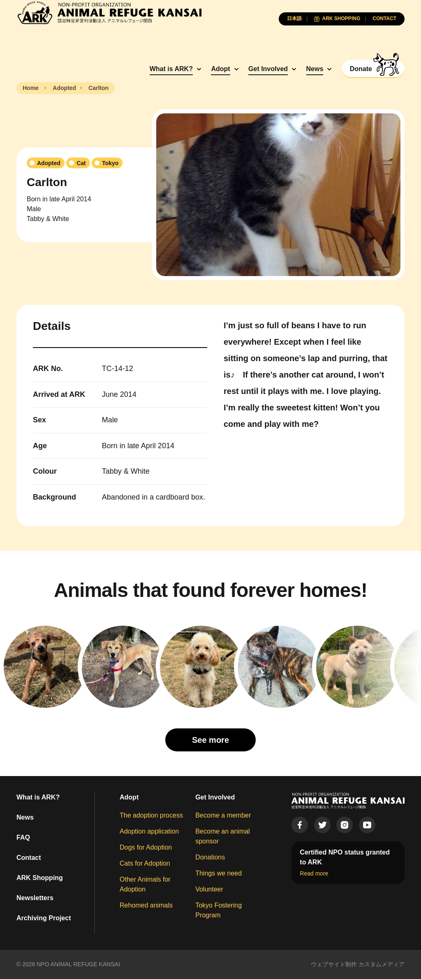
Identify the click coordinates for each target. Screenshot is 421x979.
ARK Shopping (39, 877)
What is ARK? (171, 68)
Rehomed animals (146, 905)
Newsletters (34, 897)
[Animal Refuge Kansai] (108, 12)
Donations (210, 857)
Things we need (218, 873)
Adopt (220, 68)
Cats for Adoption (145, 863)
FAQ (23, 837)
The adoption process (151, 815)
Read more (314, 873)
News (315, 68)
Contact (28, 857)
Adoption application (149, 831)
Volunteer (209, 889)
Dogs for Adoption (146, 847)
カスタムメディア (382, 964)
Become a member (223, 815)
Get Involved (268, 68)
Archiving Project (43, 918)
